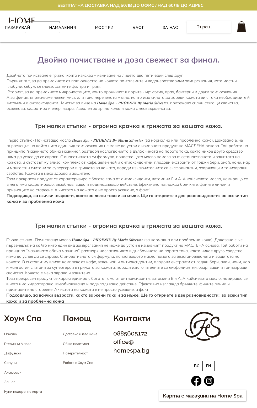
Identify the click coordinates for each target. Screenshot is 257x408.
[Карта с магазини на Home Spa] (202, 395)
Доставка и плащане (80, 334)
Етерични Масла (17, 344)
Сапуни (10, 362)
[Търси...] (208, 27)
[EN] (209, 366)
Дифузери (12, 353)
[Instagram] (209, 381)
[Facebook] (196, 381)
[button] (241, 26)
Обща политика (76, 344)
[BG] (197, 366)
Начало (10, 334)
